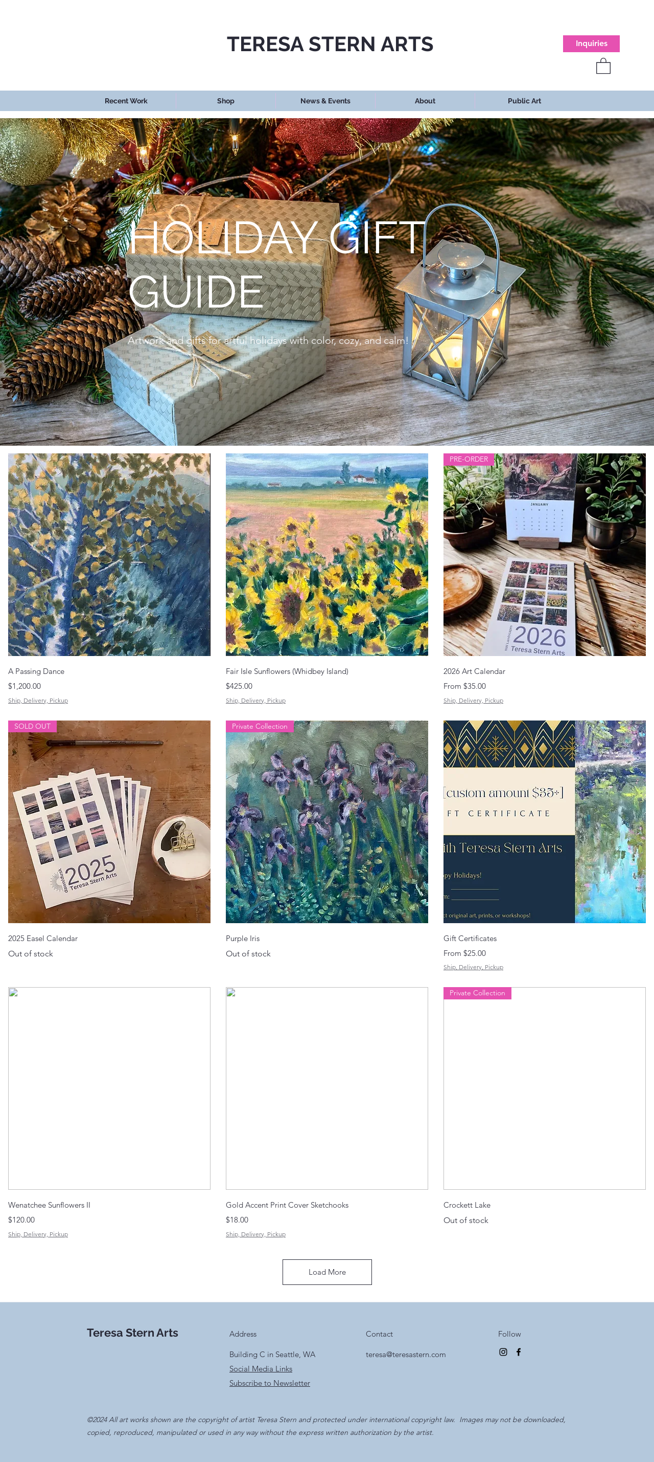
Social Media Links (260, 1368)
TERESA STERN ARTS (330, 44)
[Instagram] (503, 1352)
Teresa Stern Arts (132, 1332)
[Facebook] (518, 1352)
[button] (603, 65)
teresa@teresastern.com (406, 1354)
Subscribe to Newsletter (269, 1383)
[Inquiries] (591, 43)
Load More (327, 1272)
